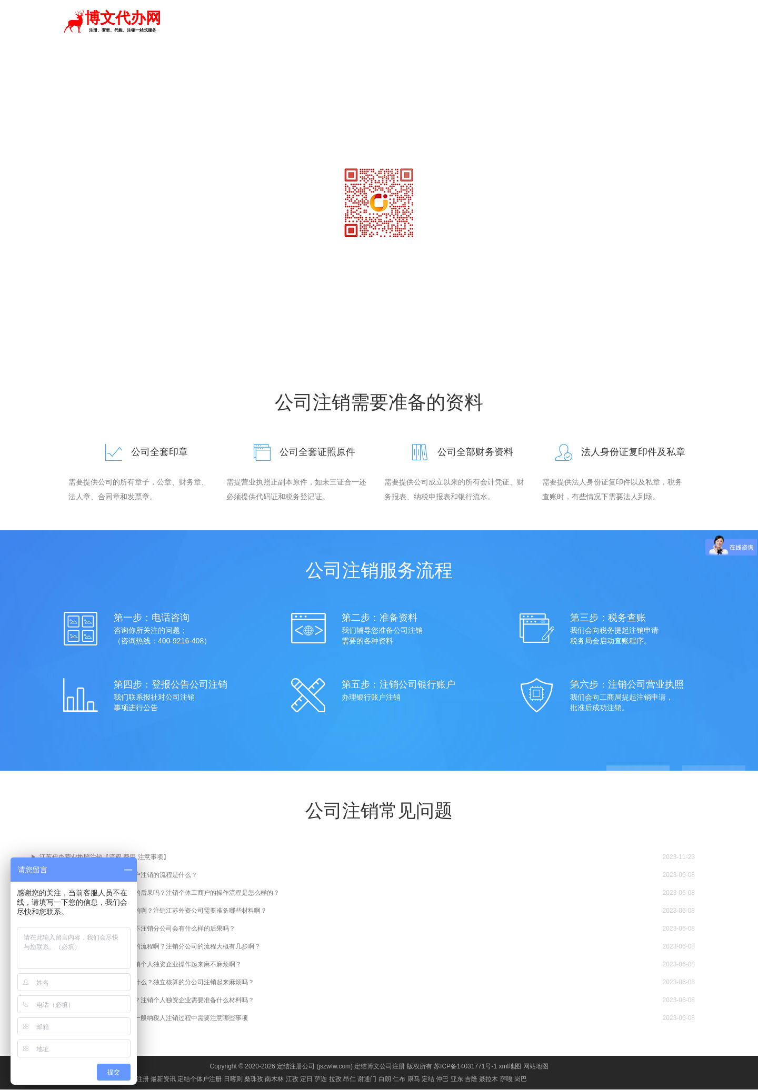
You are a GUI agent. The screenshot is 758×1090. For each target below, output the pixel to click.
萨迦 (320, 1079)
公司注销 (571, 22)
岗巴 (520, 1079)
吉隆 (471, 1079)
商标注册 (458, 22)
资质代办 (496, 22)
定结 (170, 21)
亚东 (457, 1079)
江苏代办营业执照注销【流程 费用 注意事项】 (104, 857)
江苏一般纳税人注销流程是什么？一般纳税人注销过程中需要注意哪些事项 (143, 1018)
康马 (413, 1079)
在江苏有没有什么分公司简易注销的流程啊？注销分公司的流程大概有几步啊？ (150, 947)
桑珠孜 (253, 1079)
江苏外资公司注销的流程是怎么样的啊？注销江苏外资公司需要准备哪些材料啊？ (153, 911)
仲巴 (442, 1079)
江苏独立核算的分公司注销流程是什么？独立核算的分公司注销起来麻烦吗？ (146, 982)
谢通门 (366, 1079)
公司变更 (533, 22)
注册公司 (382, 22)
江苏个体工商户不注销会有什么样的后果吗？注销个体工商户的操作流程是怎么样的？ (159, 893)
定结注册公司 (296, 1067)
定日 (306, 1079)
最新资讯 (163, 1079)
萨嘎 (506, 1079)
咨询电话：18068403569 (379, 258)
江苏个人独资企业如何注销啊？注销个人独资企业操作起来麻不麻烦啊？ (140, 964)
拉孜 (335, 1079)
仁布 (399, 1079)
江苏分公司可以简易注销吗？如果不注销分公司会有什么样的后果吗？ (137, 929)
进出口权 (609, 22)
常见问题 (510, 65)
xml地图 (510, 1067)
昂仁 (349, 1079)
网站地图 (535, 1067)
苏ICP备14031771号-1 (465, 1067)
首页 (351, 22)
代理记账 (420, 22)
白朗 (384, 1079)
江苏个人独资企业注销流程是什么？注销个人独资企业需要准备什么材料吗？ (146, 1000)
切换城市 (199, 21)
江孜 (292, 1079)
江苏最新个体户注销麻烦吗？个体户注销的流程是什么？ (118, 875)
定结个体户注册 (199, 1079)
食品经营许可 (655, 22)
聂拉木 (488, 1079)
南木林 (274, 1079)
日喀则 (233, 1079)
